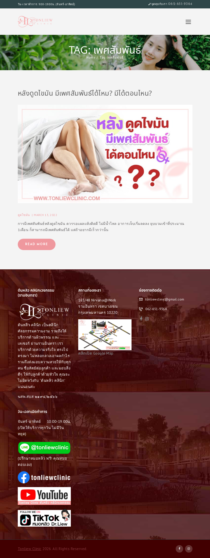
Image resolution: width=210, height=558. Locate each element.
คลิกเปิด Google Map (96, 353)
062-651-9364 (180, 4)
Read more (36, 244)
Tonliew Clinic (29, 548)
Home (90, 57)
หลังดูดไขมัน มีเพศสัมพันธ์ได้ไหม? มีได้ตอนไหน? (85, 93)
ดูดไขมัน (24, 215)
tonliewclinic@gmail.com (164, 299)
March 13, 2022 (45, 215)
